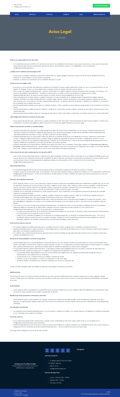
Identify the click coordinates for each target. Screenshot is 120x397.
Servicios (32, 14)
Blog (81, 14)
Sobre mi (66, 14)
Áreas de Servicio (99, 14)
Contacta (49, 14)
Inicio (17, 14)
